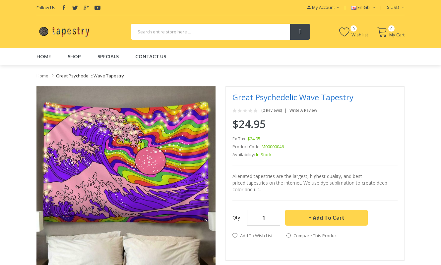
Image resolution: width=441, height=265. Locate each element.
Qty (236, 217)
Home (42, 76)
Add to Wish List (256, 236)
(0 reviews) (271, 110)
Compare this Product (315, 236)
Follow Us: (46, 8)
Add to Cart (329, 217)
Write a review (303, 110)
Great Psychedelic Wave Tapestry (90, 76)
